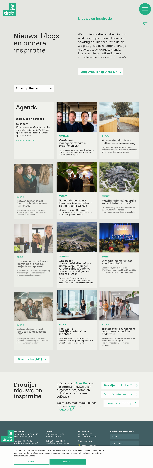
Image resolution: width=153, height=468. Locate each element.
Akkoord (66, 462)
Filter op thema (34, 88)
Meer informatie (25, 140)
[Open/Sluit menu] (145, 9)
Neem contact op (119, 403)
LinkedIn (80, 383)
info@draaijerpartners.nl (26, 443)
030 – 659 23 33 (57, 441)
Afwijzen (30, 462)
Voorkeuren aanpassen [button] (24, 456)
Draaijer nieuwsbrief (119, 394)
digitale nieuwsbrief (69, 407)
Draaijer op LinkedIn (119, 385)
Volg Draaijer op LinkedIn (98, 71)
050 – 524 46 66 (25, 441)
